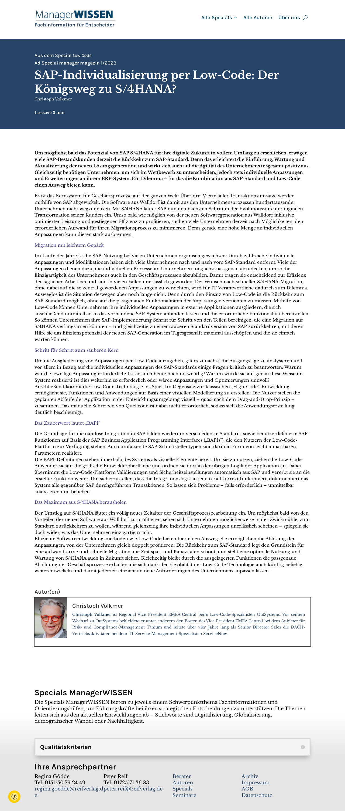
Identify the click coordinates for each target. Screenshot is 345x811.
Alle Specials (216, 18)
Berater (181, 776)
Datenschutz (257, 795)
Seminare (184, 795)
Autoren (182, 783)
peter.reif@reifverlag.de (133, 789)
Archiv (250, 776)
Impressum (256, 783)
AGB (247, 789)
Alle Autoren (257, 18)
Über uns (289, 18)
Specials (182, 789)
